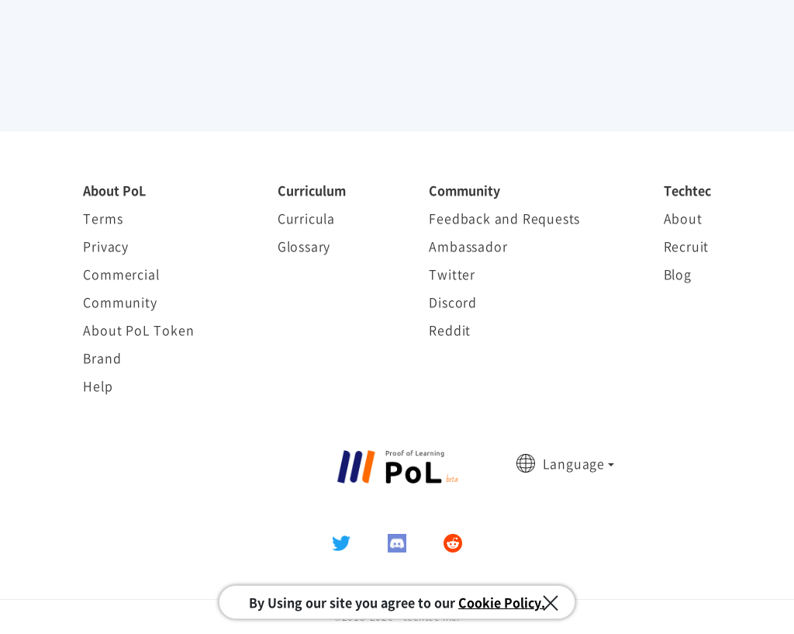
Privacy (106, 246)
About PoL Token (138, 329)
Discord (453, 302)
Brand (102, 357)
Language (574, 463)
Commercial (121, 274)
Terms (103, 218)
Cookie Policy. (501, 602)
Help (97, 385)
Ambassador (468, 246)
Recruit (686, 246)
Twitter (452, 274)
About (683, 218)
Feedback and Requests (504, 218)
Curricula (306, 218)
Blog (678, 274)
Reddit (450, 329)
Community (120, 302)
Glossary (304, 246)
